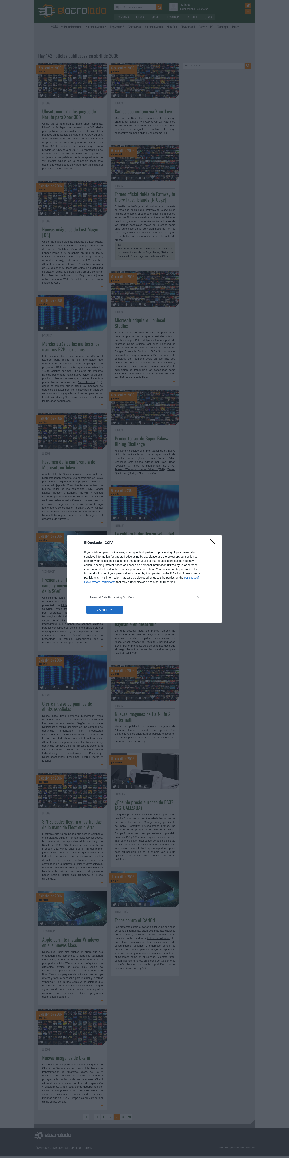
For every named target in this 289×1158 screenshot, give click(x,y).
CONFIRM (105, 609)
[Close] (214, 543)
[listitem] (144, 597)
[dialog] (144, 579)
